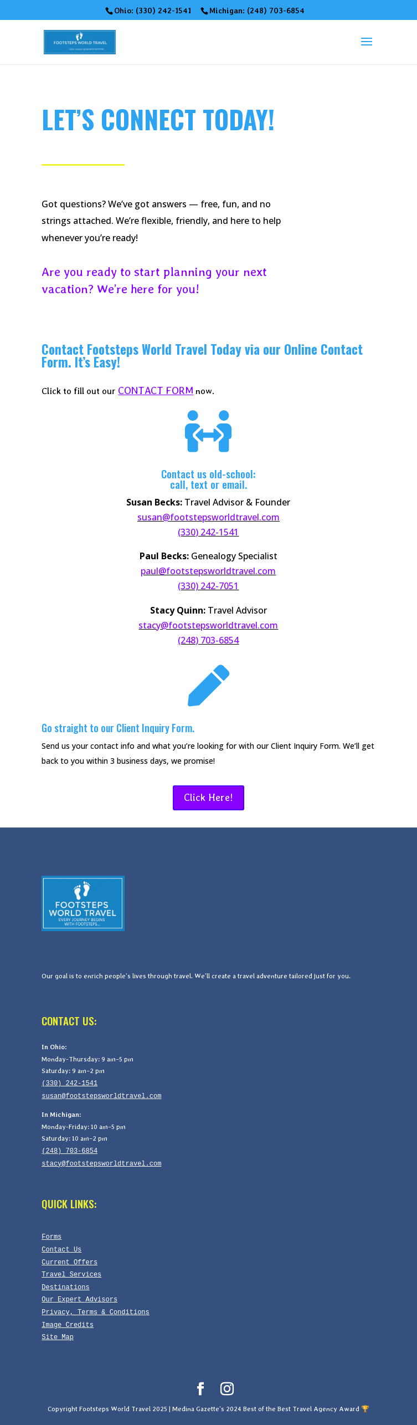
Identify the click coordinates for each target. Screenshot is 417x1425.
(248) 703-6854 (208, 640)
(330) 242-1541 (208, 532)
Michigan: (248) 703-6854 (257, 10)
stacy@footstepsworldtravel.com (208, 625)
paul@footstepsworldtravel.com (208, 571)
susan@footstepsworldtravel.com (208, 517)
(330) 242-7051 (208, 586)
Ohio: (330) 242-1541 (152, 10)
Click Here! (208, 797)
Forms (51, 1237)
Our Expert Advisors (79, 1299)
